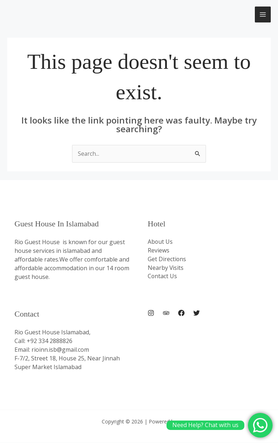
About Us (160, 242)
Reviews (158, 251)
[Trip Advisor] (166, 313)
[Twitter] (196, 313)
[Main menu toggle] (263, 14)
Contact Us (162, 277)
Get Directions (167, 260)
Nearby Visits (166, 268)
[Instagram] (151, 313)
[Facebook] (181, 313)
